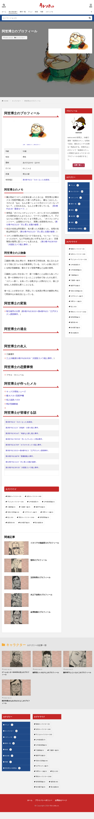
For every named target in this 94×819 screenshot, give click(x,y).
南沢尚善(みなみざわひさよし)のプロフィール (16, 702)
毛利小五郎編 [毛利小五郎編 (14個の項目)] (13, 512)
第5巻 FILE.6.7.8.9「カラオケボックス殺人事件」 (24, 445)
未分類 (75, 217)
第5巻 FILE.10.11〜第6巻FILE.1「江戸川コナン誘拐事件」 (27, 450)
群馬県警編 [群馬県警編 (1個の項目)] (44, 517)
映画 (40, 12)
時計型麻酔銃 (12, 404)
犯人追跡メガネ (13, 400)
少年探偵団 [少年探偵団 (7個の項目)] (33, 502)
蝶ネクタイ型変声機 (15, 395)
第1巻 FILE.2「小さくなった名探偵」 (37, 180)
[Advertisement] (47, 80)
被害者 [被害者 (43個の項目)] (11, 522)
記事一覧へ (78, 165)
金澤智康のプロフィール (41, 612)
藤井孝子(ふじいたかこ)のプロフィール (77, 673)
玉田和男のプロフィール (41, 577)
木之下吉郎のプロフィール (42, 594)
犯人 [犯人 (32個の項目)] (10, 517)
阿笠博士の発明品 (79, 230)
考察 (46, 12)
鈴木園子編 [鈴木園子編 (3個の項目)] (25, 522)
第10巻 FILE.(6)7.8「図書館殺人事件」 (20, 456)
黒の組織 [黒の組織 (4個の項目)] (39, 522)
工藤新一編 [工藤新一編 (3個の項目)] (25, 507)
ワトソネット (54, 806)
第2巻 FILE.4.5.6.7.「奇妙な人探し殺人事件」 (23, 433)
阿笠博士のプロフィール (32, 101)
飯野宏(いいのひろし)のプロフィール (47, 672)
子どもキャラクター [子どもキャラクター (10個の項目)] (15, 502)
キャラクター (14, 12)
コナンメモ (54, 12)
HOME (6, 101)
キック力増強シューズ (16, 391)
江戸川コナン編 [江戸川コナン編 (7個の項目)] (31, 512)
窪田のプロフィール (39, 560)
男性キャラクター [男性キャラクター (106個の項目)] (26, 517)
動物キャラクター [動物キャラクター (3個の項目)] (14, 496)
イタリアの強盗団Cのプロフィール (44, 544)
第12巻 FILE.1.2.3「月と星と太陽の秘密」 (39, 231)
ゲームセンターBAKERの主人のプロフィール (16, 673)
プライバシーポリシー (43, 801)
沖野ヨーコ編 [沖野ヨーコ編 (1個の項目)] (47, 512)
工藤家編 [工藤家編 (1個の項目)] (11, 507)
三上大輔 (10, 358)
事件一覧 (25, 12)
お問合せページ (61, 801)
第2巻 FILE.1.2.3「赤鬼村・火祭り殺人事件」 (23, 428)
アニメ (33, 12)
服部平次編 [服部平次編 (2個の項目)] (40, 507)
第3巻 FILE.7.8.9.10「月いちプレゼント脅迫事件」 (25, 439)
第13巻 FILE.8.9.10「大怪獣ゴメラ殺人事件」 (34, 358)
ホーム (4, 12)
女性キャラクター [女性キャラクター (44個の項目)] (34, 496)
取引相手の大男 (13, 311)
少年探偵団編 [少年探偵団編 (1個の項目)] (49, 502)
